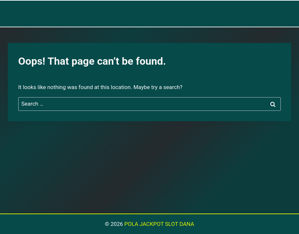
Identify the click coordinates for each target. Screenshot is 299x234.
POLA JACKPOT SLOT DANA (159, 224)
